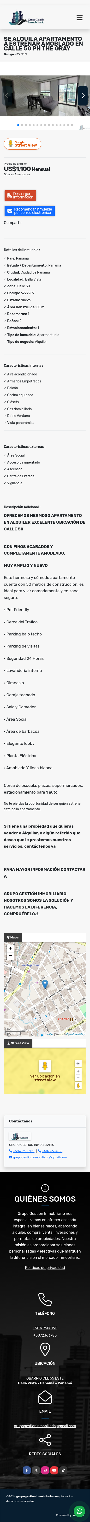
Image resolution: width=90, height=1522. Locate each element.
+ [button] (10, 948)
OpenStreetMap (75, 1034)
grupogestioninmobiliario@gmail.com (40, 1157)
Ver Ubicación (42, 1076)
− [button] (10, 956)
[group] (45, 96)
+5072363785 (52, 1151)
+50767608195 (23, 1151)
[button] (18, 125)
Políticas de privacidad (45, 1267)
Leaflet (49, 1034)
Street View (22, 144)
